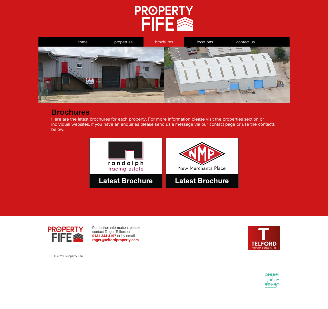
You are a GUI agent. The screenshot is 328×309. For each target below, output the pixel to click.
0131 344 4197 (104, 236)
